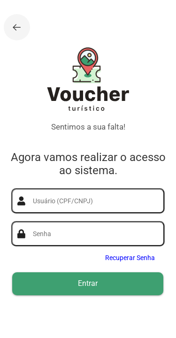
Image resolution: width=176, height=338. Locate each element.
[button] (87, 283)
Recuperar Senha (130, 257)
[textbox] (93, 201)
